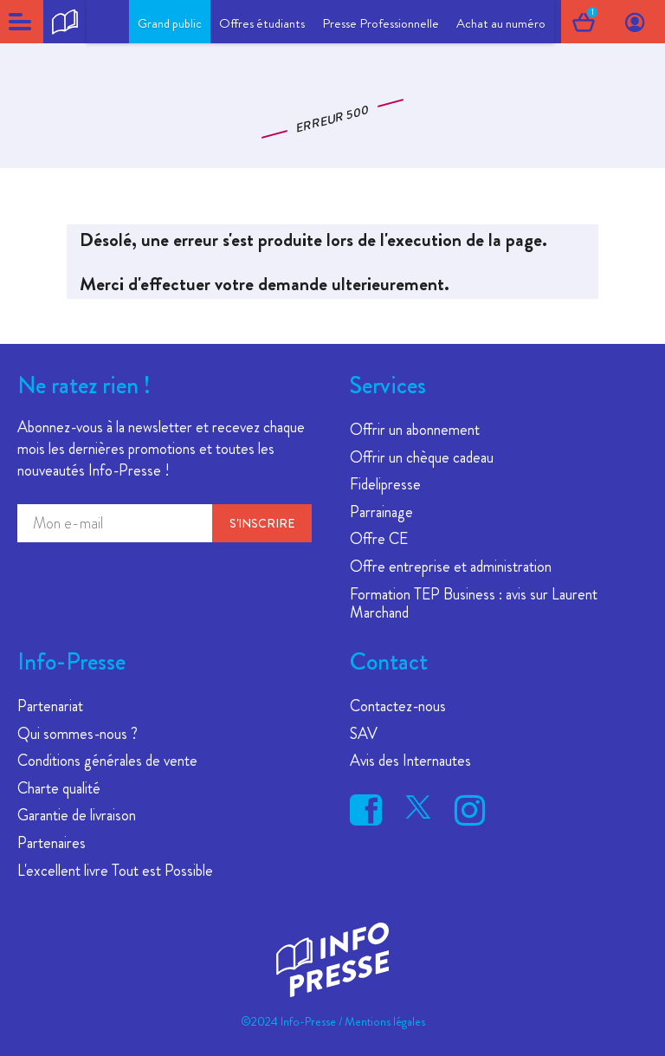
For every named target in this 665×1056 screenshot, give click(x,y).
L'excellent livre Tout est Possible (115, 870)
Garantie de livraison (76, 815)
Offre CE (379, 539)
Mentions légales (385, 1021)
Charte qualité (58, 788)
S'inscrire (261, 523)
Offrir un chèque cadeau (422, 457)
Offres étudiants (262, 23)
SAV (364, 733)
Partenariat (50, 706)
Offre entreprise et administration (451, 566)
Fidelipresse (385, 484)
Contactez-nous (398, 706)
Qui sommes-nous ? (77, 733)
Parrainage (381, 512)
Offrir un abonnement (415, 429)
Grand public (170, 23)
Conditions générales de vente (107, 760)
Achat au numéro (501, 23)
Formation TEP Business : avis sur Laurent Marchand (473, 604)
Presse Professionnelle (380, 23)
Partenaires (51, 843)
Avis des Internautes (410, 760)
